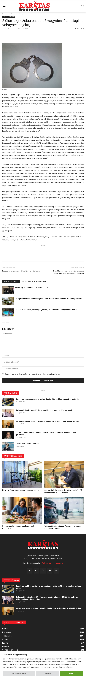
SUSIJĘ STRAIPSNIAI (11, 281)
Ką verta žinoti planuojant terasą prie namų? (21, 490)
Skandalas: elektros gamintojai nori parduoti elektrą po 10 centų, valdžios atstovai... (47, 399)
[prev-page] (3, 321)
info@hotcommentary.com (51, 563)
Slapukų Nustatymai (19, 673)
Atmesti (48, 673)
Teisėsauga (20, 14)
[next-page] (7, 321)
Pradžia (4, 14)
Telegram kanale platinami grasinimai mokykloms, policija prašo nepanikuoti (49, 298)
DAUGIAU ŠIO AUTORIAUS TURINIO (34, 281)
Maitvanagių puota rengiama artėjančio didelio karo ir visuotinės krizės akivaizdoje (47, 421)
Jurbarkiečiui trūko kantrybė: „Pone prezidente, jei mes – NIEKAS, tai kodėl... (44, 410)
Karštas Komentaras (9, 29)
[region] (43, 664)
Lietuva (12, 14)
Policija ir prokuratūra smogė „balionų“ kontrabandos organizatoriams (46, 310)
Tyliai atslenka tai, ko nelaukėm (27, 444)
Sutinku (71, 673)
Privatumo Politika (66, 667)
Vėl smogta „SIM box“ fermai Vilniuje (31, 287)
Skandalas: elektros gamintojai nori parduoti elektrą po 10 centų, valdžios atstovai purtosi (48, 587)
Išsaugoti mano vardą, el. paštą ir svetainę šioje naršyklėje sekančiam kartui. (32, 374)
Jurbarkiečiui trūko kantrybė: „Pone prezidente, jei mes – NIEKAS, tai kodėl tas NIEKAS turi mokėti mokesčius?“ (47, 598)
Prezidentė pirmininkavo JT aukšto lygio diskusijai (21, 271)
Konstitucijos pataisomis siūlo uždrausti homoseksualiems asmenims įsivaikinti (68, 272)
